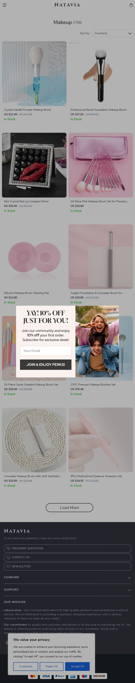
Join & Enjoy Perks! (46, 364)
